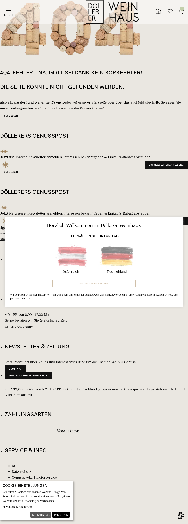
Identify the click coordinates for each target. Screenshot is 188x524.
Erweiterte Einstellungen (17, 506)
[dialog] (36, 500)
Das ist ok (61, 514)
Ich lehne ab (41, 514)
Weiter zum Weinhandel (93, 283)
